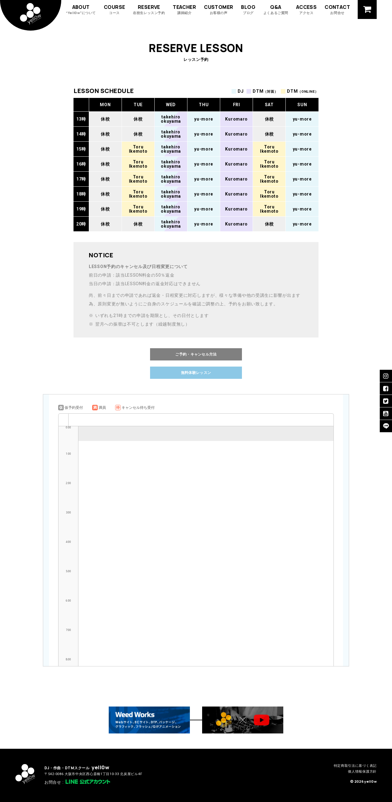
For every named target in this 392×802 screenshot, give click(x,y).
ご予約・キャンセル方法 (196, 354)
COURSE (114, 9)
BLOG (248, 9)
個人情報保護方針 (362, 772)
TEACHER (184, 9)
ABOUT (81, 9)
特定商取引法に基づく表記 (355, 766)
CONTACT (337, 9)
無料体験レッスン (196, 372)
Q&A (275, 9)
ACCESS (306, 9)
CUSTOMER (218, 9)
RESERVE (149, 9)
